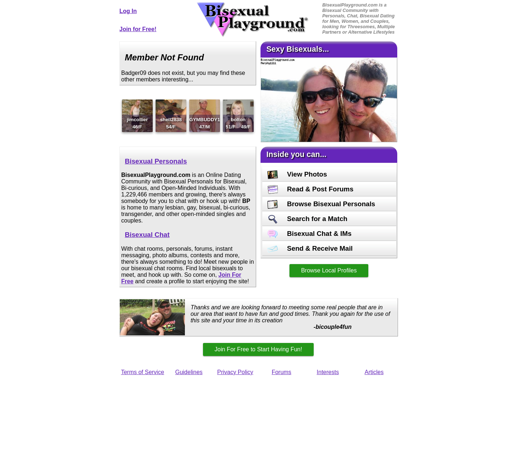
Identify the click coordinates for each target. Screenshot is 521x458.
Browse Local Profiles (329, 270)
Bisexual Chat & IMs (309, 233)
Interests (328, 372)
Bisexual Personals (156, 161)
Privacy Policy (235, 372)
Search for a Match (307, 218)
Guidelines (189, 372)
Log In (128, 11)
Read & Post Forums (310, 189)
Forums (281, 372)
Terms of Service (142, 372)
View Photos (297, 174)
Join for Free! (137, 29)
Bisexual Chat (147, 234)
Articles (374, 372)
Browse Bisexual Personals (321, 204)
